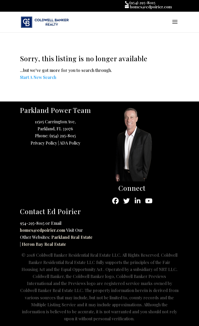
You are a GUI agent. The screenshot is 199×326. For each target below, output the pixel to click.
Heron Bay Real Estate (44, 244)
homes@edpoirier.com (42, 230)
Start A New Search (38, 77)
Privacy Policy (44, 143)
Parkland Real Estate (72, 237)
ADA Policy (70, 143)
